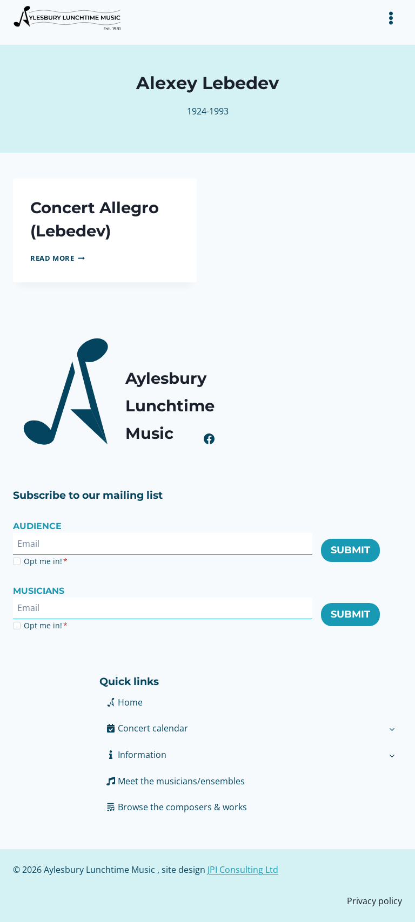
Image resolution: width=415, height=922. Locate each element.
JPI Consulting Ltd (243, 870)
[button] (240, 755)
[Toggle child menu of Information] (392, 755)
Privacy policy (374, 901)
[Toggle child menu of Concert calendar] (392, 728)
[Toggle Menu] (391, 18)
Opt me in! (46, 561)
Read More (57, 258)
